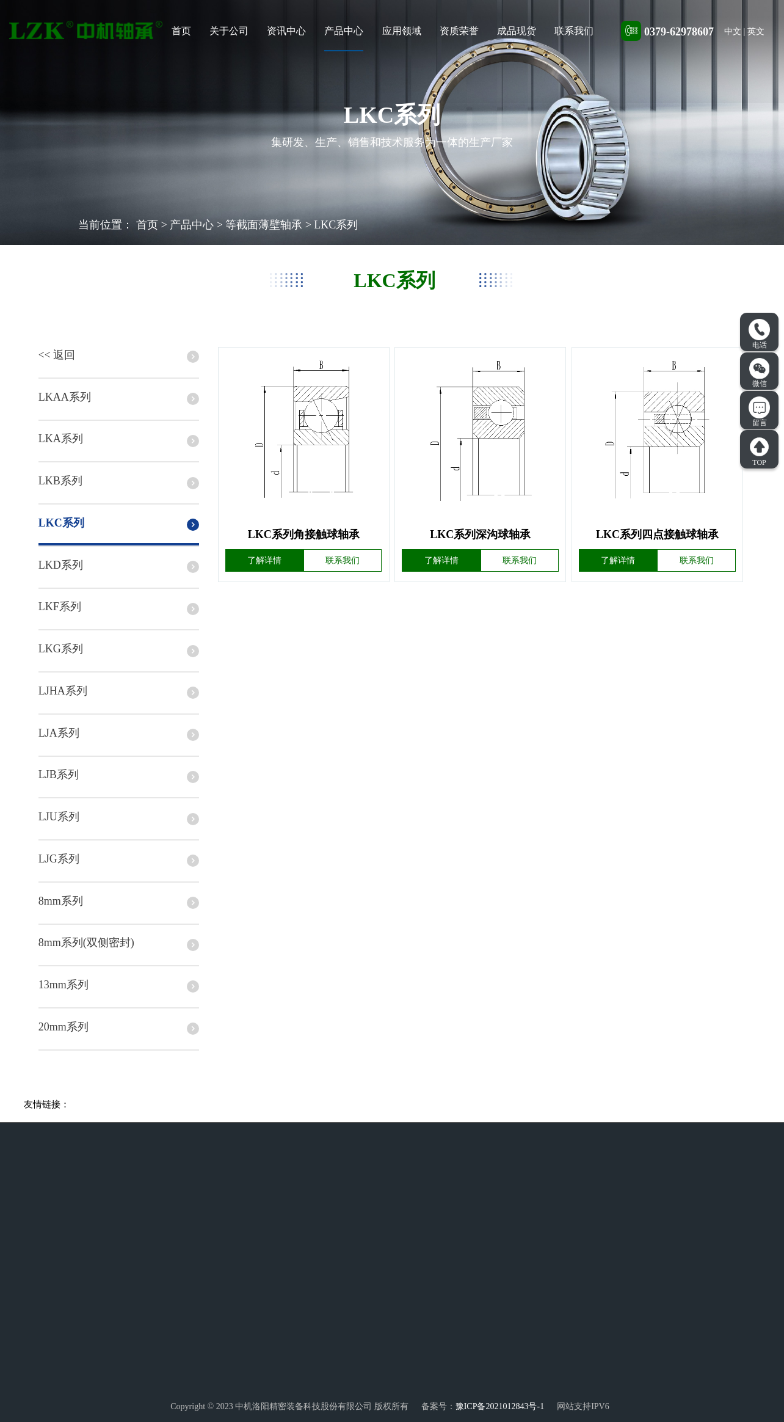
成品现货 (516, 31)
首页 (181, 31)
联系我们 (573, 31)
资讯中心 (286, 31)
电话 (759, 334)
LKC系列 (336, 225)
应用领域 (401, 31)
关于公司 (229, 31)
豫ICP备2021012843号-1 (500, 1406)
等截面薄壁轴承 (263, 225)
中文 (732, 31)
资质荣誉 (459, 31)
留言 (759, 411)
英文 (755, 31)
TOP (759, 451)
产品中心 (343, 31)
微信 (759, 372)
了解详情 (264, 560)
